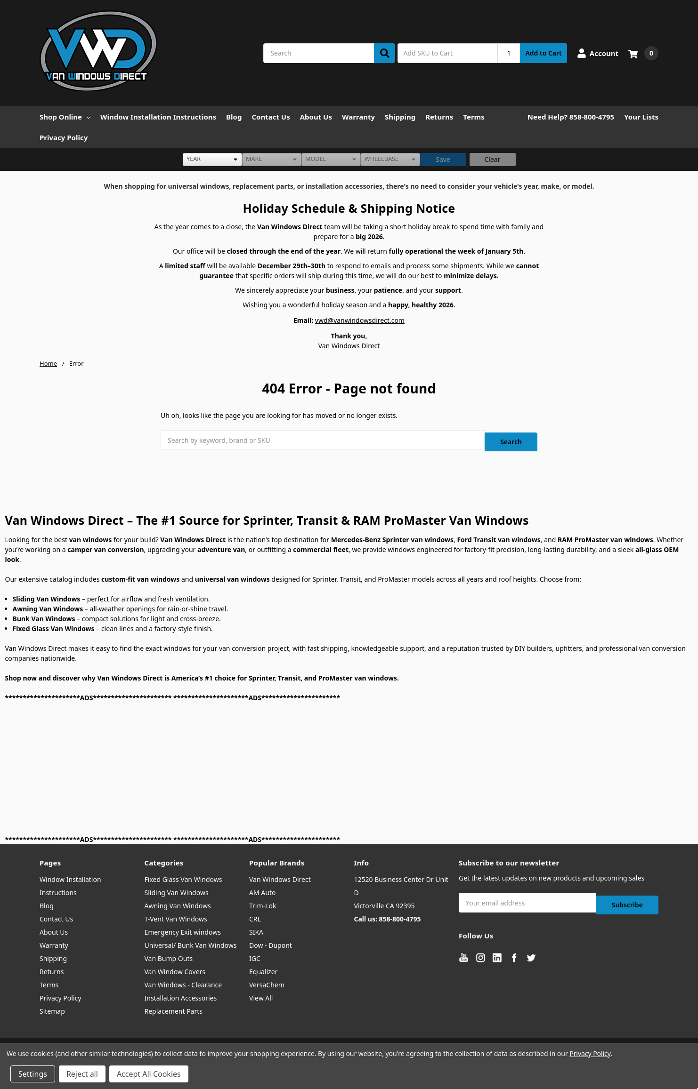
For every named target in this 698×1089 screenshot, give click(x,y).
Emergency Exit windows (183, 928)
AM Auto (262, 889)
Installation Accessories (181, 994)
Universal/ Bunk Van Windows (191, 941)
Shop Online (65, 116)
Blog (234, 116)
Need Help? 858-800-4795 (571, 116)
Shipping (400, 116)
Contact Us (271, 116)
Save (443, 159)
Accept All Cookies (149, 1074)
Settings (32, 1074)
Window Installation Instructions (158, 116)
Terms (473, 116)
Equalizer (263, 968)
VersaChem (266, 981)
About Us (316, 116)
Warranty (358, 116)
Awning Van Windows (178, 902)
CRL (255, 915)
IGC (254, 955)
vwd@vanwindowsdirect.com (360, 320)
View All (261, 994)
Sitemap (52, 1007)
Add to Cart (543, 52)
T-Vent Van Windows (176, 915)
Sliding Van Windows (177, 889)
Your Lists (641, 116)
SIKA (256, 928)
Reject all (82, 1074)
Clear (493, 159)
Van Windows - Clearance (183, 981)
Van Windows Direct (280, 876)
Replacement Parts (174, 1007)
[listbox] (212, 159)
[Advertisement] (287, 765)
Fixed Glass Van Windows (183, 876)
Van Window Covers (175, 968)
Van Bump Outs (169, 955)
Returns (439, 116)
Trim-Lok (262, 902)
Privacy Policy (64, 137)
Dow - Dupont (270, 941)
